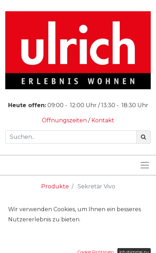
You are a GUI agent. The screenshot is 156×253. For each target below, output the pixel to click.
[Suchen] (143, 137)
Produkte (55, 186)
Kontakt (102, 120)
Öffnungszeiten (65, 120)
